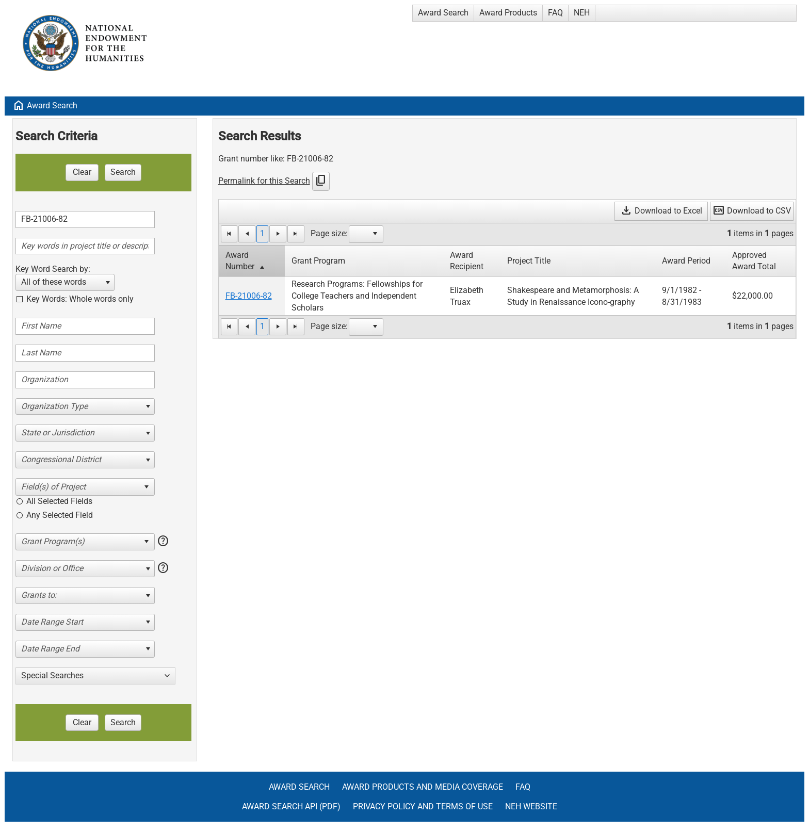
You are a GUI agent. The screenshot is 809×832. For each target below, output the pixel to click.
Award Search (443, 13)
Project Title (529, 261)
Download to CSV (752, 210)
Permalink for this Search (264, 181)
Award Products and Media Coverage (422, 787)
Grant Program (318, 261)
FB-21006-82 (248, 296)
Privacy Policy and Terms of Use (423, 806)
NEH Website (531, 806)
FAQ (555, 13)
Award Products (508, 13)
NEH (582, 13)
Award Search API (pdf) (291, 806)
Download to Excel (661, 210)
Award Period (686, 261)
